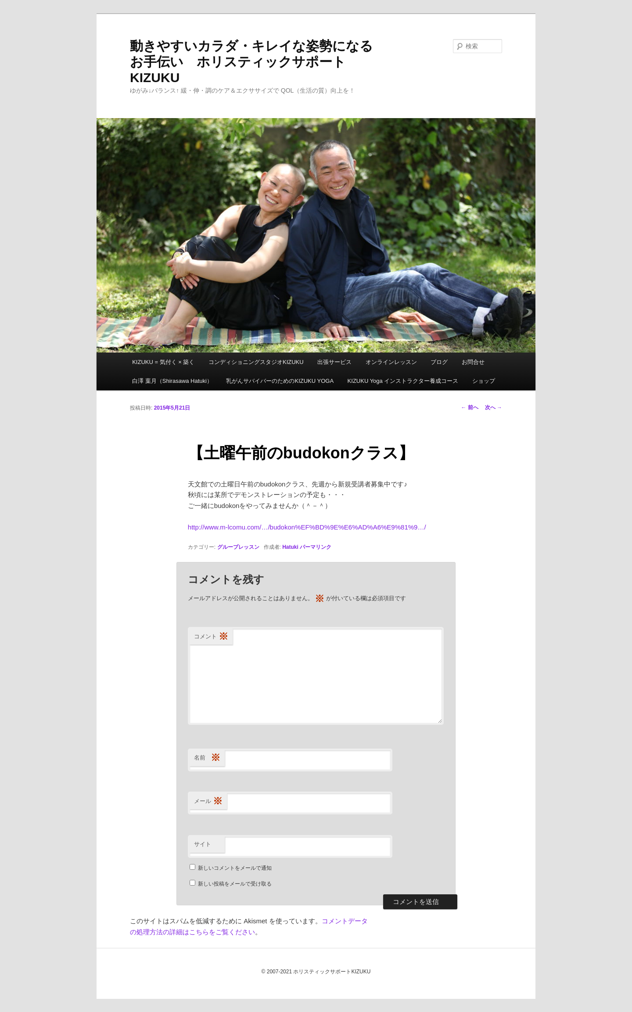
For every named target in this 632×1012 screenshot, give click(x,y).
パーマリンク (315, 547)
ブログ (439, 362)
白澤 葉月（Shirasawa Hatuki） (172, 381)
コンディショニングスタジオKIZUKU (256, 362)
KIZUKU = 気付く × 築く (163, 362)
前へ (469, 407)
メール (208, 801)
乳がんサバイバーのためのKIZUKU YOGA (280, 381)
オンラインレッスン (391, 362)
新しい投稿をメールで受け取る (235, 884)
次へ (493, 407)
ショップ (483, 381)
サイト (202, 844)
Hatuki (290, 547)
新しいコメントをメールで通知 (235, 868)
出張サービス (334, 362)
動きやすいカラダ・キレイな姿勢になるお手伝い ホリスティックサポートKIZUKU (251, 62)
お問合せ (473, 362)
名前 (207, 758)
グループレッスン (238, 547)
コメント (211, 636)
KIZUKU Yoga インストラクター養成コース (403, 381)
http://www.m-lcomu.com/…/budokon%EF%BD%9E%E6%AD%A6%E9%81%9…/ (307, 527)
